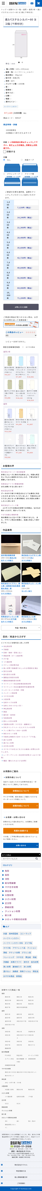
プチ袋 (30, 1096)
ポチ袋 (13, 619)
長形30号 (31, 1018)
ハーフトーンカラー (10, 107)
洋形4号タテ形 (33, 1021)
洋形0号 (7, 1031)
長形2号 (19, 1014)
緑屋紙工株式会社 (24, 1157)
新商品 (19, 976)
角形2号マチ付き (22, 1072)
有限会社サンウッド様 (10, 616)
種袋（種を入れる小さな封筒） (15, 761)
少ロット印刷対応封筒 (9, 1118)
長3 (18, 1121)
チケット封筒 (14, 952)
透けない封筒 (8, 743)
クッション (31, 947)
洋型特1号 (31, 1031)
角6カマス (31, 1045)
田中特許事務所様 (8, 555)
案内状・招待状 (9, 715)
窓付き (26, 962)
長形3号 (6, 351)
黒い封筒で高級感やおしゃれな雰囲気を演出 (20, 668)
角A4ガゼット (9, 1076)
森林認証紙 (13, 933)
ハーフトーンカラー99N (13, 943)
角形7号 (7, 1007)
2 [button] (23, 63)
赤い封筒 (27, 966)
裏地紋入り (17, 966)
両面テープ (29, 160)
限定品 (35, 971)
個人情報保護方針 (21, 1177)
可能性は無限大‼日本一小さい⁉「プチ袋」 (20, 737)
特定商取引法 (21, 1171)
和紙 (35, 957)
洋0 (34, 619)
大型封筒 (6, 699)
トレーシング (8, 957)
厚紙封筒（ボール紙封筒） (13, 656)
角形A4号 (20, 1000)
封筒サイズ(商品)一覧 (11, 990)
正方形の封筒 (8, 746)
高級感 (15, 971)
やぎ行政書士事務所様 (9, 515)
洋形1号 (19, 1031)
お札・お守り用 (10, 1082)
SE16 (18, 1103)
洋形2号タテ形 (21, 1021)
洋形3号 (31, 1035)
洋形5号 (19, 1041)
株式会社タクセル (21, 1165)
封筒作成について (21, 805)
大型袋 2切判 (9, 1089)
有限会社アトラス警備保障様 (12, 484)
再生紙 (28, 957)
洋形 (7, 878)
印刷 (5, 142)
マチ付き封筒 (8, 696)
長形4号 (7, 1018)
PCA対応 (8, 1055)
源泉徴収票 (32, 1059)
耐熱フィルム (25, 971)
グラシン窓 (26, 952)
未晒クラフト (16, 962)
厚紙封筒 (9, 907)
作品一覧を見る (21, 628)
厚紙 (5, 952)
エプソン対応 (9, 1059)
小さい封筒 (10, 899)
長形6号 (19, 1018)
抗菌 (5, 933)
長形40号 (8, 1021)
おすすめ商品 (8, 976)
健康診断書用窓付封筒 (12, 680)
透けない (7, 971)
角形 (7, 870)
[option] (21, 43)
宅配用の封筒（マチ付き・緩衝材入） (18, 724)
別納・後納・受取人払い (12, 652)
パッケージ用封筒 (10, 693)
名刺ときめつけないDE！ (13, 705)
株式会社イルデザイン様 (31, 555)
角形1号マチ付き (10, 1072)
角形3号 (31, 1000)
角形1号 (19, 997)
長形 (5, 404)
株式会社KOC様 (7, 491)
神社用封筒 (7, 708)
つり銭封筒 (7, 662)
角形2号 (13, 558)
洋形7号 (7, 1045)
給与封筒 (34, 962)
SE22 (7, 1103)
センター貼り (27, 591)
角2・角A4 (32, 1121)
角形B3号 (31, 1089)
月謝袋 (6, 649)
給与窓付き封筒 (9, 674)
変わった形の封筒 (10, 721)
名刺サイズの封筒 (10, 702)
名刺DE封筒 (21, 1096)
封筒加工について (21, 790)
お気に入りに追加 (21, 307)
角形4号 (7, 1004)
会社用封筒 (7, 646)
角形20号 (8, 1000)
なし (9, 160)
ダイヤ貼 (28, 943)
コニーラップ (25, 933)
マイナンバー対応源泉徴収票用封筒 (17, 684)
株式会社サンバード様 (9, 505)
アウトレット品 (19, 947)
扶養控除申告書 (10, 1065)
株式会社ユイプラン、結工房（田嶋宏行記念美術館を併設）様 (10, 586)
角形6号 (31, 1004)
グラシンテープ (13, 174)
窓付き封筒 (7, 671)
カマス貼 (7, 947)
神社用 (8, 891)
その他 (19, 1082)
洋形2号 (7, 1035)
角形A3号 (20, 1089)
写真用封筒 (7, 718)
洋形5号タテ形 (10, 1025)
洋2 (31, 558)
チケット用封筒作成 (11, 665)
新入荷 (8, 915)
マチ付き (20, 957)
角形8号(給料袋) (22, 1007)
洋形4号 (7, 1041)
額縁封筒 (8, 1048)
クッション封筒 (12, 911)
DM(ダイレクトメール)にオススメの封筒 (19, 727)
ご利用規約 (21, 1183)
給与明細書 (10, 882)
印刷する (11, 151)
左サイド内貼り (7, 621)
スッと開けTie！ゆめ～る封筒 (15, 730)
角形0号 (7, 997)
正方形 (8, 903)
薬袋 (5, 712)
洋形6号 (31, 1041)
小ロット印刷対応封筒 (16, 919)
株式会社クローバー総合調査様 (13, 472)
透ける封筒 (7, 740)
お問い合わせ (21, 845)
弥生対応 (20, 1055)
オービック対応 (33, 1055)
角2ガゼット (32, 1072)
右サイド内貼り (7, 560)
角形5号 (19, 1004)
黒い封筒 (7, 966)
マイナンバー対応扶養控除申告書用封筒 (18, 687)
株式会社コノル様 (29, 616)
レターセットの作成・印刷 (13, 690)
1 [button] (19, 63)
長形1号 (7, 1014)
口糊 (5, 157)
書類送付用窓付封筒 (11, 677)
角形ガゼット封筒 (10, 733)
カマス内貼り (27, 560)
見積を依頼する (21, 830)
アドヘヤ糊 (29, 174)
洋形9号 (19, 1045)
